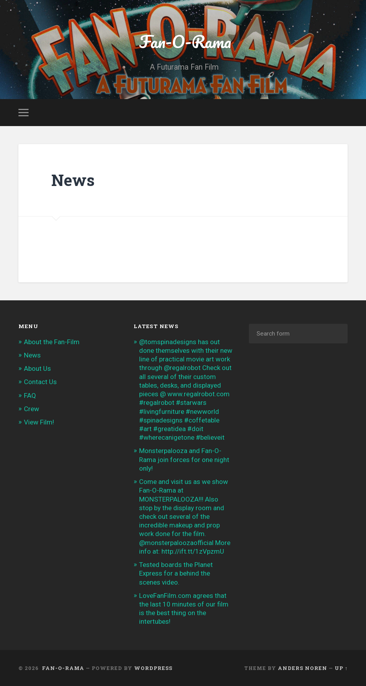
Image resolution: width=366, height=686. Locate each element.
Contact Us (40, 382)
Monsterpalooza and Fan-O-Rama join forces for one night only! (184, 459)
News (32, 355)
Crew (31, 409)
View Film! (39, 422)
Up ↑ (341, 668)
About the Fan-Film (52, 342)
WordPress (153, 668)
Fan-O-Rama (183, 41)
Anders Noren (302, 668)
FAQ (30, 395)
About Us (37, 368)
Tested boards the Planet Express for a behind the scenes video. (176, 573)
